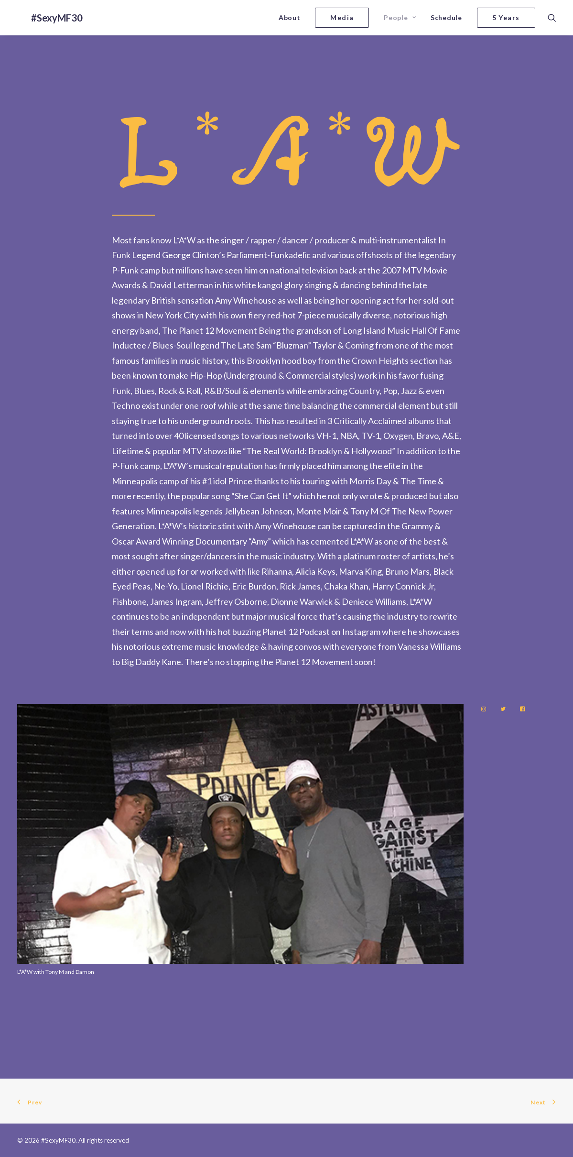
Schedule (446, 17)
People (400, 17)
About (290, 17)
